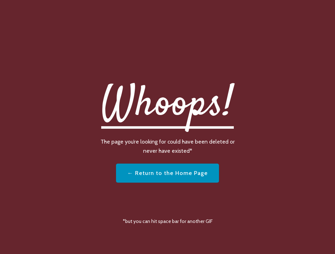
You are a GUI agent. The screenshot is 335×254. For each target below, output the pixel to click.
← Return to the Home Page (167, 173)
